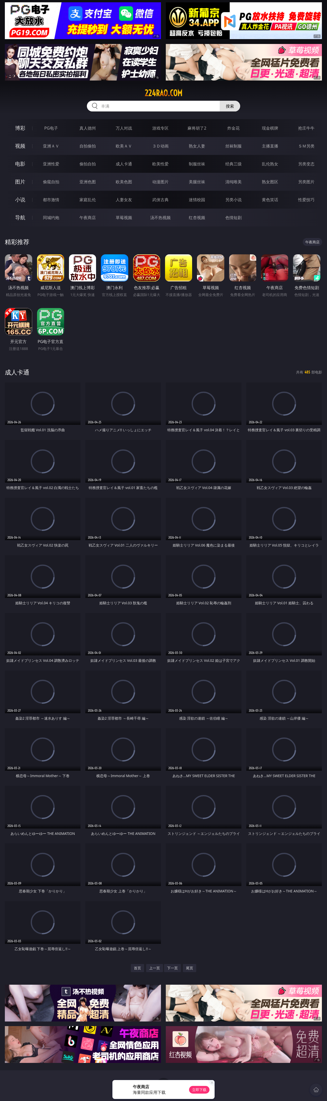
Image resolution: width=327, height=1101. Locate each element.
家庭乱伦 (87, 199)
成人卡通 (124, 164)
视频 (20, 145)
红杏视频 (197, 217)
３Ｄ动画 (160, 146)
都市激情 (51, 199)
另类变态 (306, 164)
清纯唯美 (233, 182)
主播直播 (270, 146)
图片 (20, 181)
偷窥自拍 (51, 182)
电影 (20, 163)
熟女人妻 (197, 146)
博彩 (20, 127)
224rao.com (163, 93)
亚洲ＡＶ (51, 146)
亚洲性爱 (51, 164)
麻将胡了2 (197, 128)
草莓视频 (124, 217)
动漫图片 (160, 182)
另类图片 (306, 182)
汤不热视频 (160, 217)
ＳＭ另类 (306, 146)
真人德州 (87, 128)
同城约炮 (51, 217)
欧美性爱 (160, 164)
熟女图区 (270, 182)
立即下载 (199, 1089)
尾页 (189, 968)
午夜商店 (87, 217)
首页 (137, 968)
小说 (20, 199)
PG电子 (51, 128)
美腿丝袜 (197, 182)
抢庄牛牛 (306, 128)
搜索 (230, 106)
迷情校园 (197, 199)
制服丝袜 (197, 164)
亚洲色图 (87, 182)
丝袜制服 (233, 146)
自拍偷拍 (87, 146)
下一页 (172, 968)
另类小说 (233, 199)
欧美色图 (124, 182)
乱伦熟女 (270, 164)
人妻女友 (124, 199)
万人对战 (124, 128)
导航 (20, 217)
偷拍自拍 (87, 164)
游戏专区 (160, 128)
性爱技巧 (306, 199)
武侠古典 (160, 199)
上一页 (154, 968)
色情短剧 (233, 217)
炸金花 (233, 128)
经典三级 (233, 164)
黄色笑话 (270, 199)
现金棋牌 (270, 128)
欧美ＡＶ (124, 146)
